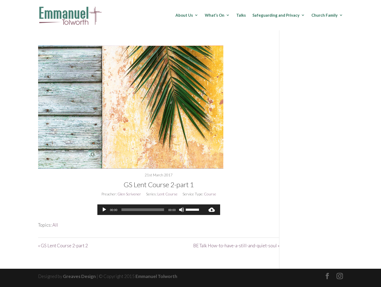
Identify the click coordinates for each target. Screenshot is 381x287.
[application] (150, 209)
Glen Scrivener (129, 194)
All (55, 225)
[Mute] (181, 209)
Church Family (324, 15)
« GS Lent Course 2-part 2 (63, 245)
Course (210, 194)
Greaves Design (79, 276)
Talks (241, 15)
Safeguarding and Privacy (276, 15)
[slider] (142, 209)
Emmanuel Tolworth (156, 276)
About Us (184, 15)
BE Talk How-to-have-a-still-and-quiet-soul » (236, 245)
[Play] (104, 209)
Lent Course (167, 194)
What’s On (214, 15)
